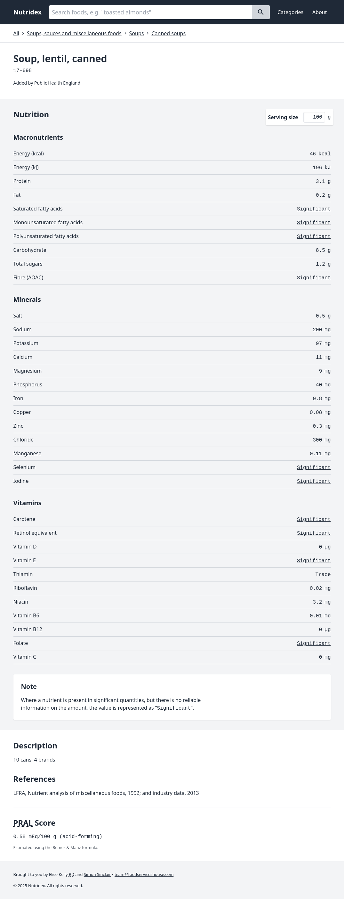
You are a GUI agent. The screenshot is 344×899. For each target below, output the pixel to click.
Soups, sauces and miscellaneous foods (74, 33)
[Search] (261, 12)
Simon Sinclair (97, 874)
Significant (314, 209)
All (16, 33)
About (319, 12)
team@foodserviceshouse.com (144, 874)
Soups (136, 33)
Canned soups (168, 33)
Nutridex (27, 12)
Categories (290, 12)
